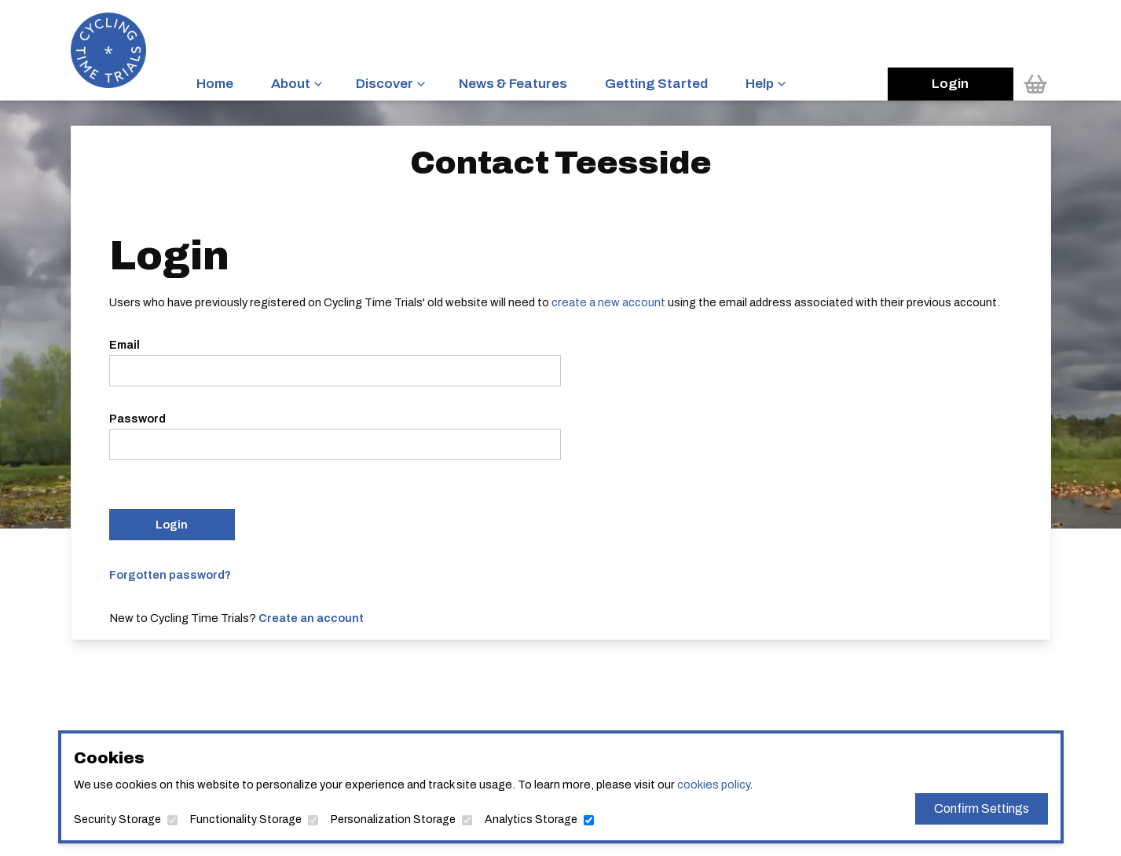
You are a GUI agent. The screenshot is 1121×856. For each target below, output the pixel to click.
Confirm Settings (981, 808)
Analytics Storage (531, 819)
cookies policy (713, 784)
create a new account (608, 302)
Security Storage (117, 819)
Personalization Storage (393, 819)
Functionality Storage (246, 819)
